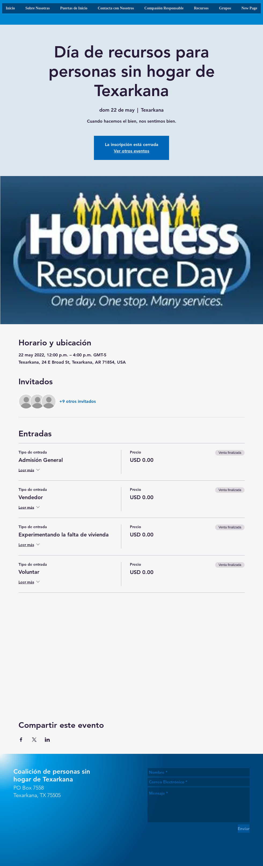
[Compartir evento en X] (34, 739)
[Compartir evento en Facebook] (21, 739)
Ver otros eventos (131, 151)
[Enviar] (244, 828)
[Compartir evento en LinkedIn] (47, 739)
